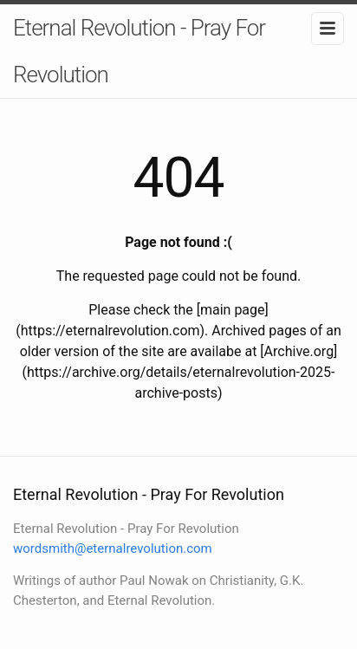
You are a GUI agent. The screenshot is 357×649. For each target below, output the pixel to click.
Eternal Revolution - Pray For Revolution (139, 51)
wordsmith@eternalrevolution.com (112, 548)
